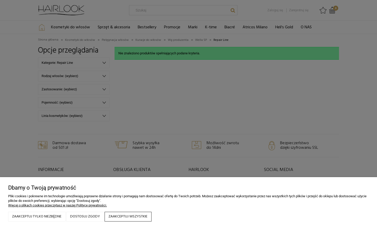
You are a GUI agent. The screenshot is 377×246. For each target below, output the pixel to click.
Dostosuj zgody (85, 216)
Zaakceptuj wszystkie (127, 216)
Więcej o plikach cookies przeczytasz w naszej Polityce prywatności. (57, 205)
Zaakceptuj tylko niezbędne (36, 216)
